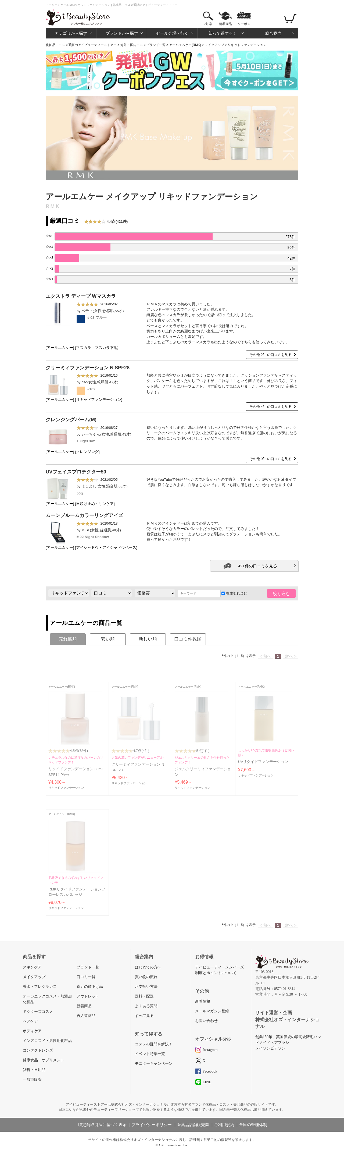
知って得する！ (223, 33)
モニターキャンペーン (154, 1064)
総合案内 (273, 33)
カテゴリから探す (71, 33)
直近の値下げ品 (90, 987)
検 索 (208, 24)
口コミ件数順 (188, 639)
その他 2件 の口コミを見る (270, 355)
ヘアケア (30, 1021)
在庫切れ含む (234, 593)
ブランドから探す (122, 33)
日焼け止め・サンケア (95, 504)
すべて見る (144, 1016)
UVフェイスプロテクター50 (76, 472)
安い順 (108, 639)
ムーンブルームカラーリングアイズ (84, 515)
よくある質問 (146, 1006)
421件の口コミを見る (257, 566)
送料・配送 (144, 996)
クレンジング (87, 452)
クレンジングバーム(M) (71, 419)
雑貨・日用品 (34, 1070)
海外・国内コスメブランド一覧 (143, 45)
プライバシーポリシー (151, 1125)
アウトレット (88, 996)
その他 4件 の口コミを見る (270, 407)
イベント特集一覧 (150, 1054)
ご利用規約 (224, 1125)
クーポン (244, 24)
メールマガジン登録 (212, 1011)
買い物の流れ (146, 977)
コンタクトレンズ (38, 1050)
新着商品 (225, 24)
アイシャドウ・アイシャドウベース (106, 548)
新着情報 (202, 1001)
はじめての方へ (148, 967)
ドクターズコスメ (38, 1012)
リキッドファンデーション (98, 400)
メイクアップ (214, 45)
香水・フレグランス (40, 987)
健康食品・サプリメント (43, 1060)
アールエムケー (60, 348)
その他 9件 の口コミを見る (270, 459)
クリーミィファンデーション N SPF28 (88, 367)
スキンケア (32, 967)
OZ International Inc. (174, 1145)
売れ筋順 (68, 639)
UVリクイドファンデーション (263, 762)
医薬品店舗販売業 (193, 1125)
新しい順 (148, 639)
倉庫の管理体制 (253, 1125)
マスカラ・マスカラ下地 (96, 348)
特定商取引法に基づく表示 (102, 1125)
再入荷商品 (86, 1016)
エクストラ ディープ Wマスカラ (81, 296)
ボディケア (32, 1031)
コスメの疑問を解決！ (154, 1044)
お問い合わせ (206, 1021)
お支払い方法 (146, 987)
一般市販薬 (32, 1079)
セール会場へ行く (172, 33)
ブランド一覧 (88, 967)
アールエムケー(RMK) (185, 45)
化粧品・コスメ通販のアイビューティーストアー (81, 45)
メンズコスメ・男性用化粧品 (47, 1041)
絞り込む (281, 593)
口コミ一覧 (86, 977)
